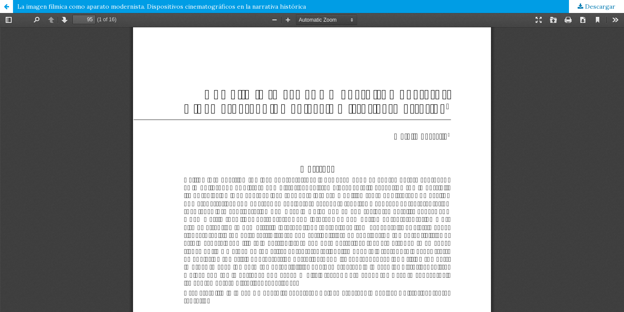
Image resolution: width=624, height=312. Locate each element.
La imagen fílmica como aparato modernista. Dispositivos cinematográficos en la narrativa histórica (161, 6)
